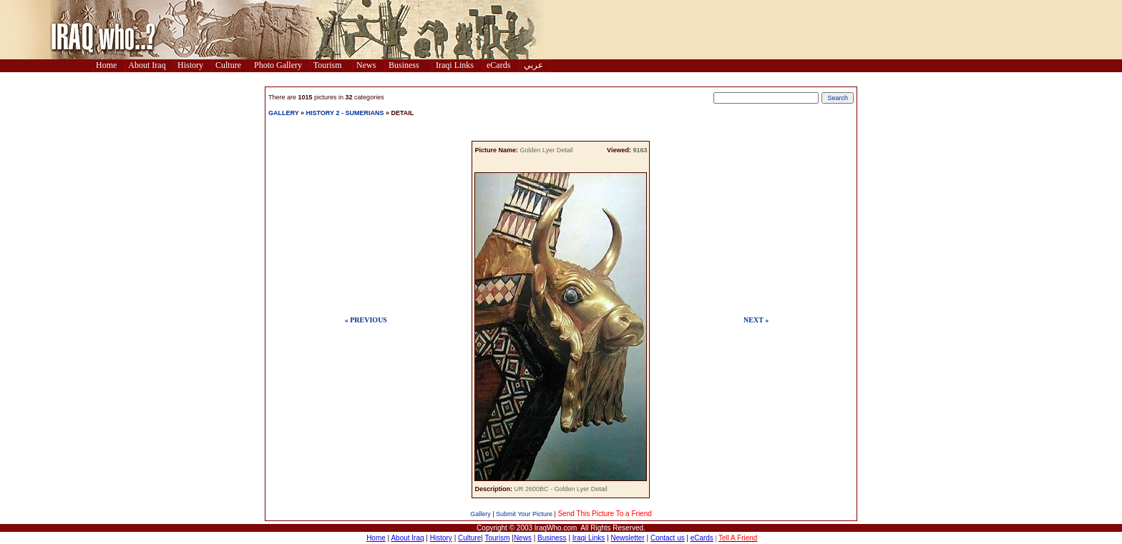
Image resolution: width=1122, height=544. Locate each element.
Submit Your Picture (524, 514)
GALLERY (283, 113)
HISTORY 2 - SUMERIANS (345, 113)
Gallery (480, 514)
